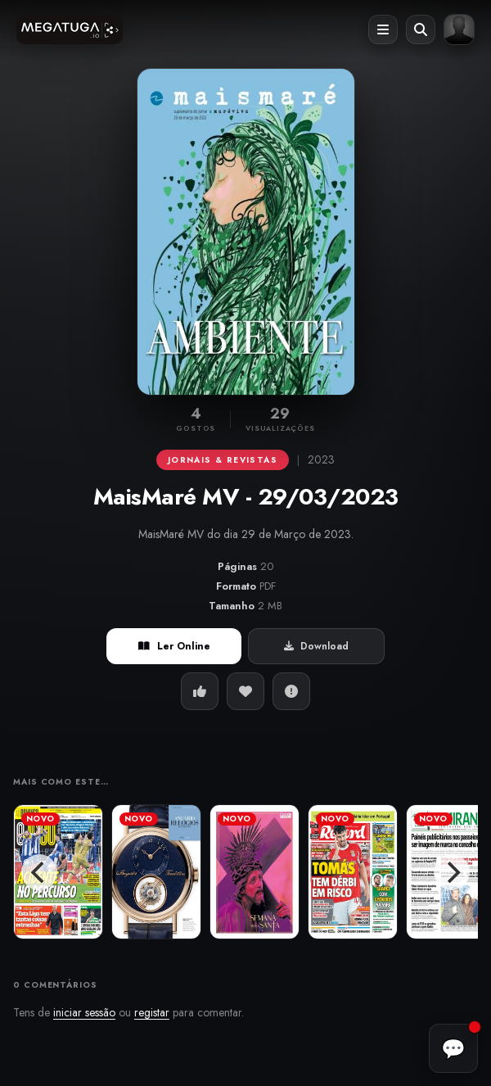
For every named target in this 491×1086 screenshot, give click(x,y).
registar (151, 1012)
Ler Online (174, 646)
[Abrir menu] (383, 29)
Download (316, 646)
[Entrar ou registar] (459, 29)
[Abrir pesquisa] (420, 29)
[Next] (452, 872)
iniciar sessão (84, 1012)
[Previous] (39, 872)
